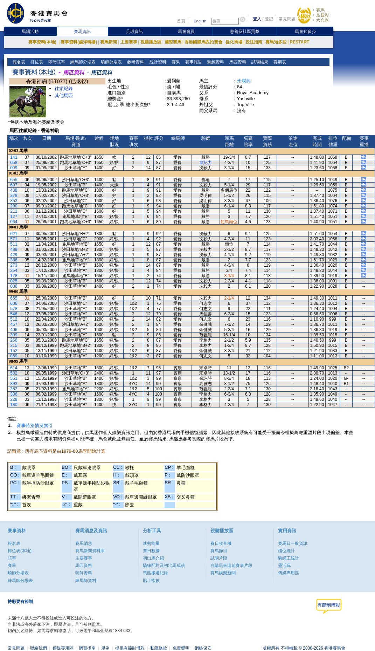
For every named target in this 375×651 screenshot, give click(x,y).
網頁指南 (87, 648)
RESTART (299, 42)
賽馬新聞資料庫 (90, 550)
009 (13, 167)
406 (13, 329)
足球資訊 (134, 31)
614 (13, 367)
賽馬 (320, 10)
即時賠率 (56, 62)
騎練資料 (215, 62)
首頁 (181, 21)
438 (13, 190)
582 (13, 373)
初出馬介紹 (153, 558)
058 (13, 162)
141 (13, 157)
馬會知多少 (305, 31)
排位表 (36, 62)
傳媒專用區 (288, 572)
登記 (269, 18)
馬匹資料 (237, 62)
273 (13, 265)
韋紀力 (205, 162)
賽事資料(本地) (42, 42)
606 (13, 303)
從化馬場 (233, 42)
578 (13, 308)
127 (13, 216)
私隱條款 (158, 648)
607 (13, 185)
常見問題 (287, 18)
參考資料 (135, 62)
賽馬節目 (218, 550)
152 (13, 350)
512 (13, 319)
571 (13, 239)
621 (13, 233)
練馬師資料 (85, 580)
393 (13, 383)
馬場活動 (30, 31)
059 (13, 356)
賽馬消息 (83, 543)
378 (13, 195)
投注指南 (253, 42)
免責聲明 (181, 648)
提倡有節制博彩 (130, 648)
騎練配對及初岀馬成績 (164, 565)
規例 (105, 648)
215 (13, 345)
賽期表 (279, 62)
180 (13, 404)
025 (13, 281)
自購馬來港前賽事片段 (231, 565)
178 (13, 275)
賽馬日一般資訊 (292, 543)
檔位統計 (286, 550)
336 (13, 394)
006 (13, 286)
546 (13, 313)
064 (13, 221)
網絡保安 (203, 648)
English (200, 21)
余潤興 (244, 80)
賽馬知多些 (275, 42)
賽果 (175, 62)
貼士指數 (151, 580)
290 (13, 206)
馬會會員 (186, 31)
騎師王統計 (288, 558)
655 (13, 179)
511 (13, 244)
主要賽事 (128, 42)
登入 (257, 18)
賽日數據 (151, 550)
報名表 (18, 62)
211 (13, 211)
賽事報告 (193, 62)
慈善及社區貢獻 (244, 31)
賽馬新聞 (108, 42)
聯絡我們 (38, 648)
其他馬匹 (64, 95)
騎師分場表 (111, 62)
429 (13, 254)
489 (13, 249)
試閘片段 (218, 558)
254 (13, 270)
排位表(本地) (20, 550)
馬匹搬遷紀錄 (155, 572)
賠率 (12, 558)
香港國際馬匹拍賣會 (203, 42)
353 (13, 200)
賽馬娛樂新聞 (223, 572)
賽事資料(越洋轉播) (79, 42)
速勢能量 (151, 543)
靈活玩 (284, 565)
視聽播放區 (150, 42)
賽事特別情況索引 (34, 425)
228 (13, 399)
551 (13, 378)
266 (13, 340)
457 (13, 324)
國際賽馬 (173, 42)
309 (13, 335)
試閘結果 (259, 62)
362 (13, 388)
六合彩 (322, 20)
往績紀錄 (64, 88)
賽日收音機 (220, 543)
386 (13, 260)
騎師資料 (83, 572)
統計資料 (157, 62)
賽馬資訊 (82, 31)
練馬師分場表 (82, 62)
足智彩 (322, 15)
